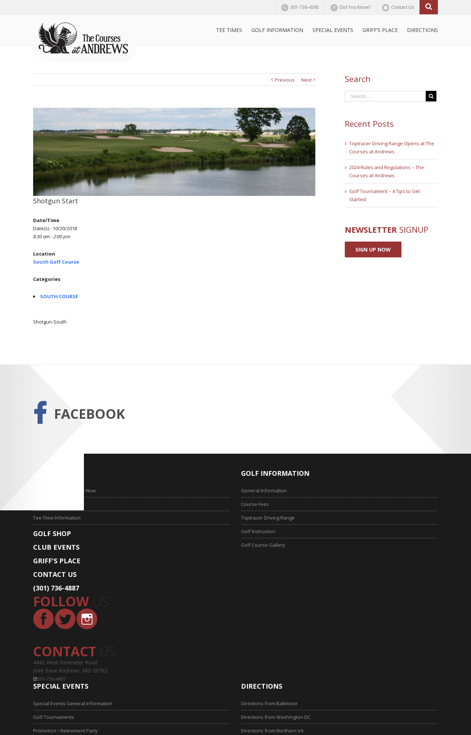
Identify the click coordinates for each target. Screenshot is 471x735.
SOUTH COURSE (59, 296)
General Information (264, 490)
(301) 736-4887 (56, 588)
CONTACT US (55, 574)
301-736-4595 (304, 7)
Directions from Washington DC (276, 717)
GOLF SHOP (52, 533)
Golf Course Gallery (263, 545)
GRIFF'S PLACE (57, 560)
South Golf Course (56, 261)
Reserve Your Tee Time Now (64, 490)
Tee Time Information (57, 517)
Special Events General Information (72, 703)
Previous (285, 79)
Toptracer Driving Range (268, 517)
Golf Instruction (258, 531)
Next (306, 79)
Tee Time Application (56, 504)
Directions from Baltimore (269, 703)
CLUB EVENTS (56, 547)
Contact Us (402, 7)
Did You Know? (355, 7)
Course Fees (255, 504)
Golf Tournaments (53, 717)
